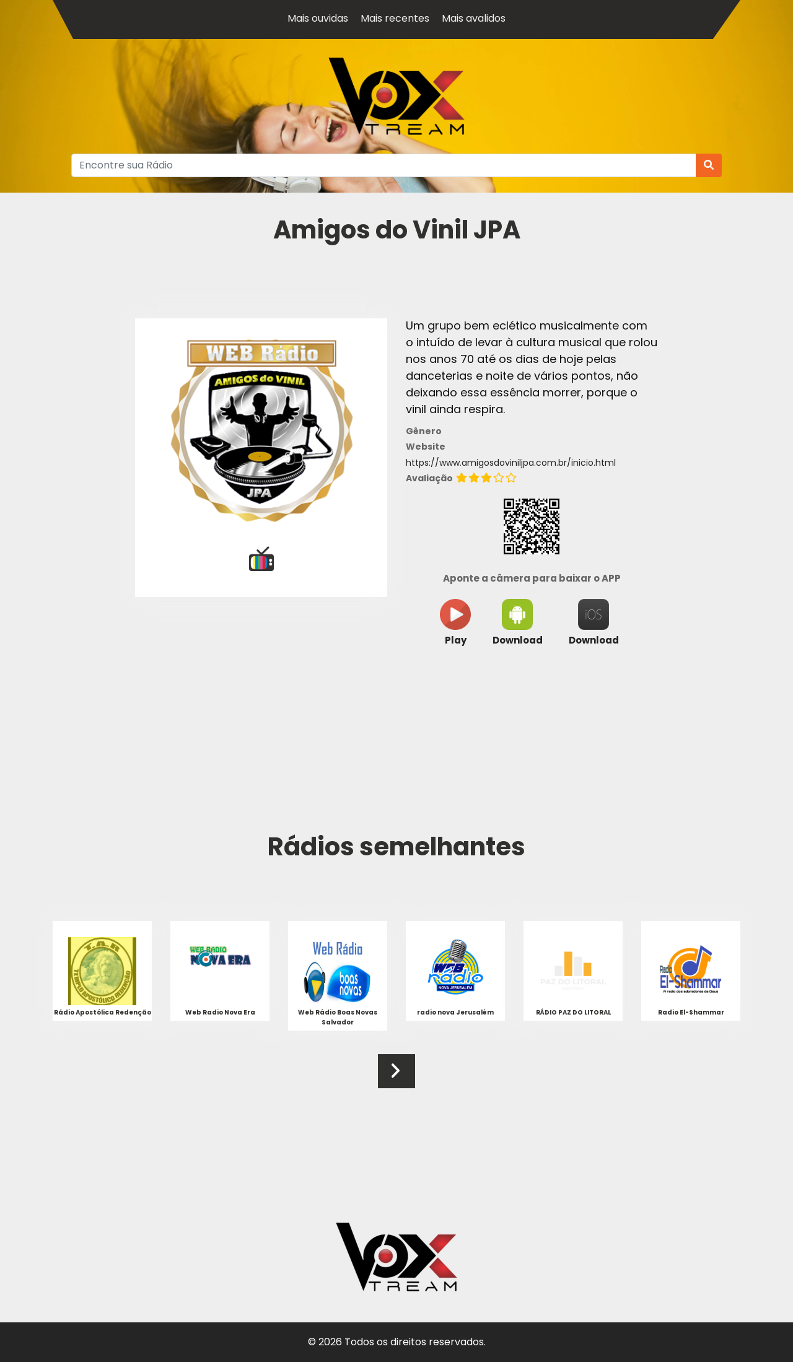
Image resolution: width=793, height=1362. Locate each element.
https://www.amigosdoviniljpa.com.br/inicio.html (511, 462)
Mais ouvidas (317, 18)
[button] (395, 1071)
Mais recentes (395, 18)
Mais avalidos (474, 18)
